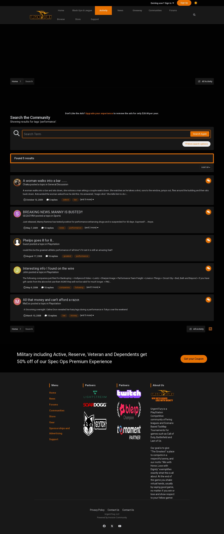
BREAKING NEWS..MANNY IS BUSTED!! (53, 212)
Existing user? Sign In (162, 3)
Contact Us (113, 510)
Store (78, 19)
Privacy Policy (97, 510)
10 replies (47, 287)
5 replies (52, 199)
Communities (155, 10)
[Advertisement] (112, 50)
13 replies (47, 228)
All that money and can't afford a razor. (51, 300)
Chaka (26, 184)
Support (95, 19)
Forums (173, 10)
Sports (57, 215)
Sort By (205, 167)
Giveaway (137, 10)
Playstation (54, 244)
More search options (196, 144)
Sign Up (184, 3)
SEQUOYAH (29, 215)
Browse (61, 19)
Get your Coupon (194, 358)
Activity (103, 10)
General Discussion (58, 184)
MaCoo (26, 303)
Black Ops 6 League (82, 10)
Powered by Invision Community (112, 517)
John (25, 272)
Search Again (200, 134)
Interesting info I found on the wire (48, 268)
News (120, 10)
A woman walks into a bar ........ (45, 181)
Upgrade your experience (99, 113)
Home (61, 10)
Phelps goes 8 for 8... (38, 240)
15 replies (51, 315)
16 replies (52, 256)
